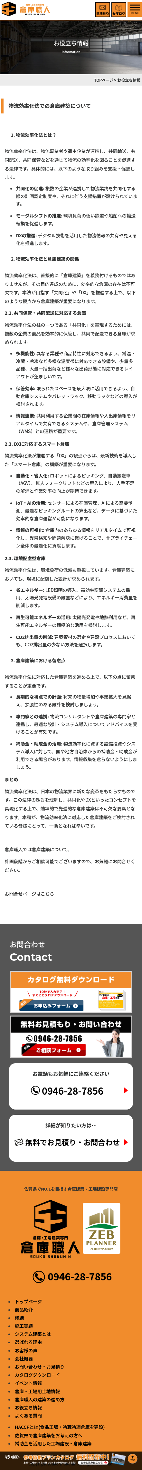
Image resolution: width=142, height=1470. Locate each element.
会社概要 (24, 1358)
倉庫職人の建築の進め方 (39, 1399)
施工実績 (24, 1326)
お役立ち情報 (28, 1407)
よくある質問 (28, 1415)
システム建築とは (33, 1334)
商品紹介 (24, 1309)
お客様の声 (26, 1350)
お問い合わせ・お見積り (39, 1366)
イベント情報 (28, 1383)
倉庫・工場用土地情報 (37, 1391)
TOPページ (103, 80)
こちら (47, 893)
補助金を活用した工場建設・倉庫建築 (53, 1443)
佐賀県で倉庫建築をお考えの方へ (48, 1435)
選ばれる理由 (28, 1342)
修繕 (19, 1317)
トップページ (28, 1301)
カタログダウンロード (37, 1374)
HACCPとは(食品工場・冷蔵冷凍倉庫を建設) (60, 1427)
